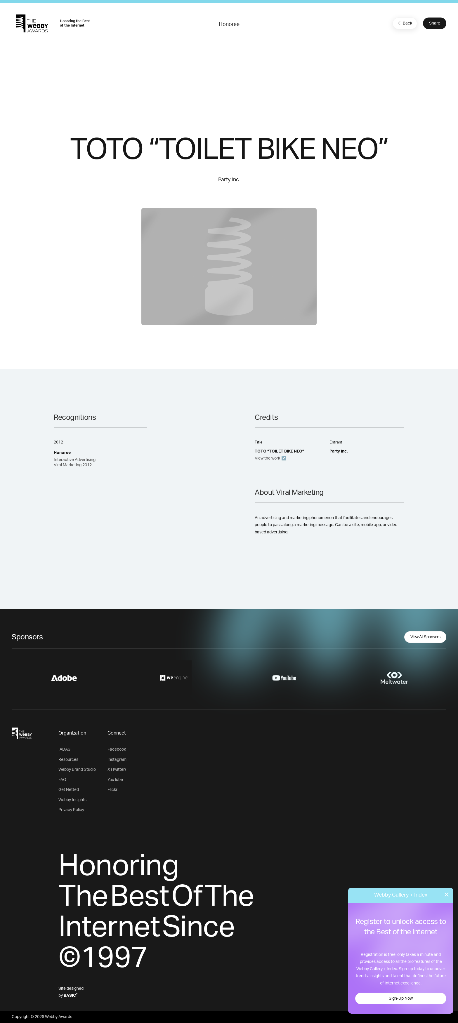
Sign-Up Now (401, 998)
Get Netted (68, 790)
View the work (267, 458)
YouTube (115, 780)
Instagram (116, 760)
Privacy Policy (71, 810)
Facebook (116, 749)
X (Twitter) (116, 770)
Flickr (112, 790)
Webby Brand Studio (77, 770)
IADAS (64, 749)
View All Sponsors (425, 637)
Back (404, 23)
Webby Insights (72, 800)
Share (434, 23)
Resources (68, 760)
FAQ (62, 780)
